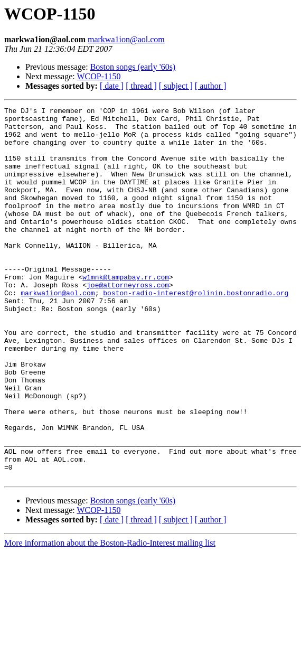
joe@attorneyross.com (128, 321)
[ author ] (211, 85)
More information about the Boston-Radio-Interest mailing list (109, 617)
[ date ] (112, 85)
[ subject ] (176, 85)
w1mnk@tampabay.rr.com (125, 311)
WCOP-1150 (98, 76)
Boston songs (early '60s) (133, 66)
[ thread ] (141, 85)
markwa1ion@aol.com (126, 39)
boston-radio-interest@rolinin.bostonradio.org (195, 330)
